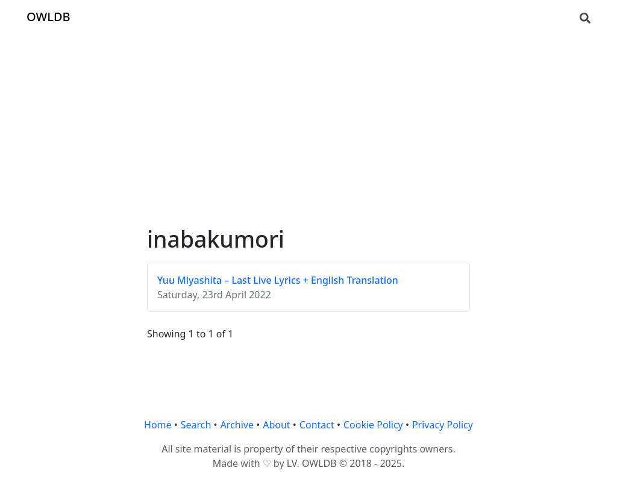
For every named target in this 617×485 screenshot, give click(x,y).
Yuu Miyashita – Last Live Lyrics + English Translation (277, 280)
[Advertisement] (308, 118)
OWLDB (48, 16)
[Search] (585, 16)
